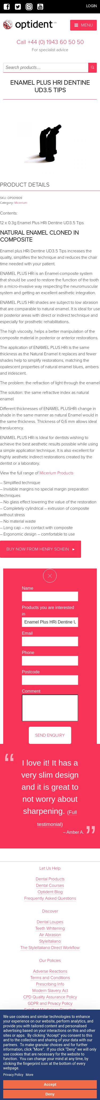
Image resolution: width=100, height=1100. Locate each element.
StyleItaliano (50, 941)
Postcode (31, 672)
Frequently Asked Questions (50, 898)
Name (27, 588)
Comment (31, 691)
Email (27, 633)
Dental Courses (50, 885)
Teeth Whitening (50, 928)
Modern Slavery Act (50, 990)
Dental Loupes (50, 922)
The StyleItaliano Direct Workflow (50, 947)
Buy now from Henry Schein (38, 549)
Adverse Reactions (50, 971)
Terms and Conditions (50, 977)
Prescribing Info (50, 984)
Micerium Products (56, 473)
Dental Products (50, 879)
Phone (28, 652)
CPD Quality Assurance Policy (50, 997)
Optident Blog (50, 892)
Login (91, 6)
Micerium (20, 203)
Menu (83, 25)
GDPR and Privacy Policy (50, 1003)
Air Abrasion (50, 934)
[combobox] (50, 67)
